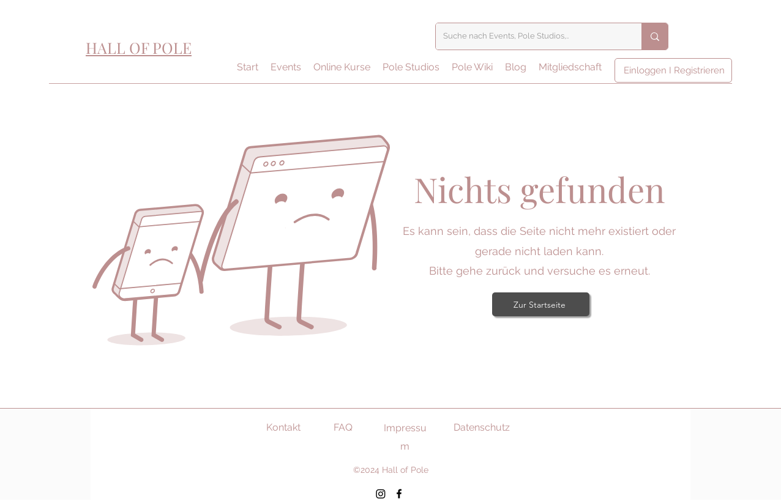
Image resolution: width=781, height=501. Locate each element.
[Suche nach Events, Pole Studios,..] (529, 36)
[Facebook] (399, 494)
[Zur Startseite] (540, 304)
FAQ (343, 427)
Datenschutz (482, 427)
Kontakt (283, 427)
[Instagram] (381, 494)
